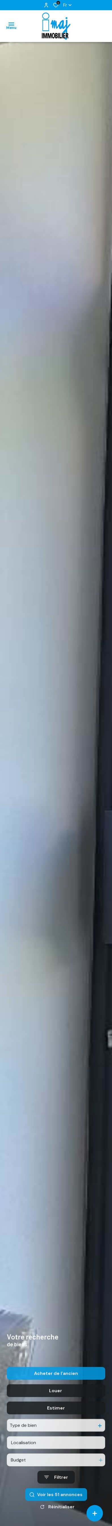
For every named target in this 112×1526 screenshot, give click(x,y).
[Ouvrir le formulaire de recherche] (56, 1493)
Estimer (56, 1424)
